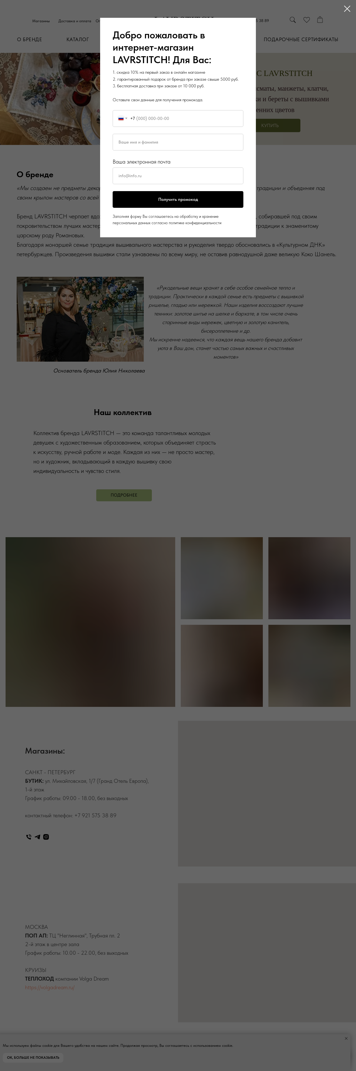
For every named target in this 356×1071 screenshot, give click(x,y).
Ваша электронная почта (141, 161)
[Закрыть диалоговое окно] (347, 9)
